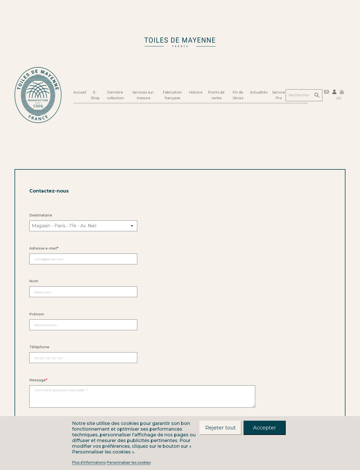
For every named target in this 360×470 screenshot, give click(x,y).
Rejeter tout (220, 427)
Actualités (258, 92)
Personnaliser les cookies (129, 462)
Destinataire (40, 215)
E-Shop (95, 95)
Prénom (36, 314)
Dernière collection (115, 95)
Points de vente (216, 95)
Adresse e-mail (43, 248)
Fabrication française (172, 95)
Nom (33, 281)
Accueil (79, 91)
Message (38, 380)
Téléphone (39, 347)
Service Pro (278, 95)
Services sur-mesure (143, 95)
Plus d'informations (89, 462)
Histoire (195, 92)
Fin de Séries (238, 95)
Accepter (264, 427)
